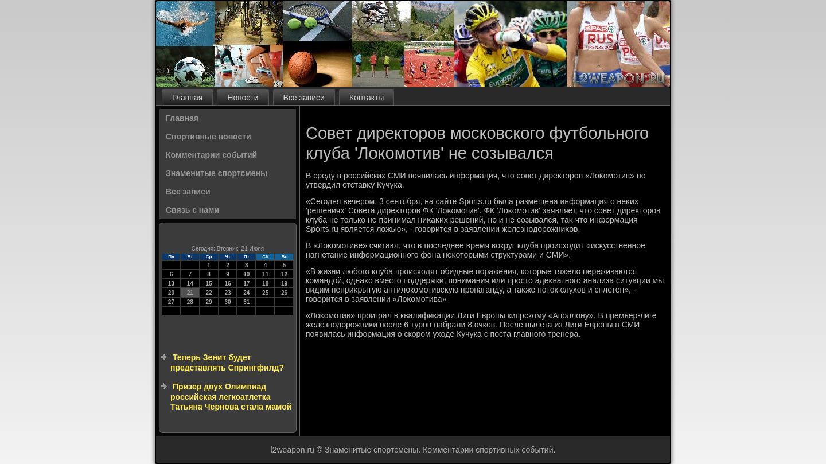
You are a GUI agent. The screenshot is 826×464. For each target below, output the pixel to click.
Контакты (366, 97)
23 (227, 293)
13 (171, 283)
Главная (187, 97)
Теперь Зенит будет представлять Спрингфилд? (227, 362)
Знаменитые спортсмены (216, 173)
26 (284, 293)
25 (265, 293)
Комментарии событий (211, 154)
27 (171, 302)
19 (284, 283)
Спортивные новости (208, 136)
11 (265, 274)
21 (190, 293)
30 (227, 302)
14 (190, 283)
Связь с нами (192, 210)
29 (209, 302)
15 (209, 283)
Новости (242, 97)
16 (227, 283)
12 (284, 274)
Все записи (304, 97)
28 (190, 302)
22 (209, 293)
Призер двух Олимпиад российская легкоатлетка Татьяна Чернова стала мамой (230, 396)
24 (246, 293)
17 (246, 283)
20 (171, 293)
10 (246, 274)
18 (265, 283)
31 (246, 302)
